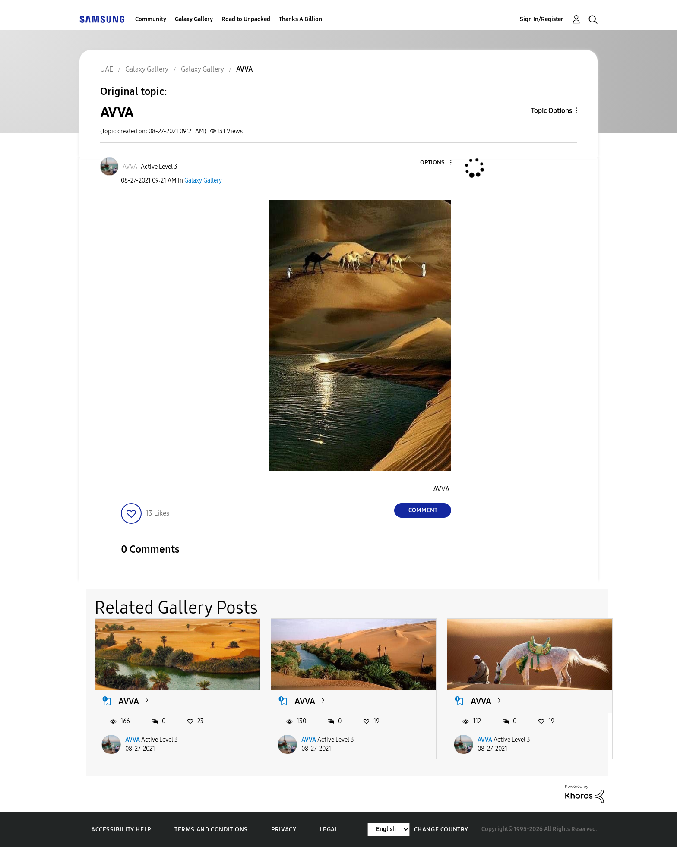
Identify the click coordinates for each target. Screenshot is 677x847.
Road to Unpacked (245, 19)
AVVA (128, 701)
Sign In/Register (541, 19)
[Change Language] (388, 829)
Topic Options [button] (551, 111)
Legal (329, 829)
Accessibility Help (121, 829)
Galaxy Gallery (194, 19)
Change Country (441, 829)
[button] (436, 163)
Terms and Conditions (211, 829)
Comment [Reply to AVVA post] (422, 510)
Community (150, 19)
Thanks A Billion (300, 19)
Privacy (283, 829)
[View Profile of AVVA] (130, 166)
